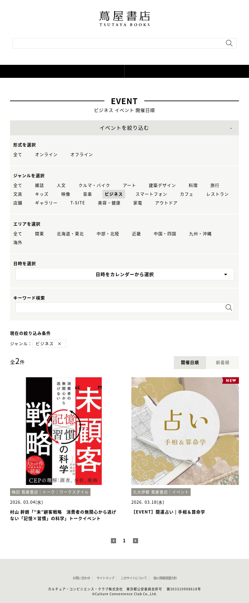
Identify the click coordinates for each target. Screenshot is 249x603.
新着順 (223, 362)
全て (17, 154)
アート (129, 185)
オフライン (81, 154)
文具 (17, 194)
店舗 (17, 203)
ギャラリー (46, 203)
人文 (61, 185)
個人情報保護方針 (165, 578)
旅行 (214, 185)
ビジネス (114, 194)
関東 (39, 234)
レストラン (217, 194)
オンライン (46, 154)
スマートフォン (151, 194)
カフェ (187, 194)
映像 (65, 194)
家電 (137, 203)
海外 (17, 242)
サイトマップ (105, 578)
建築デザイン (162, 185)
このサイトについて (134, 578)
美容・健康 (109, 203)
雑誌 (39, 185)
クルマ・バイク (94, 185)
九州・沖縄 (200, 234)
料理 (193, 185)
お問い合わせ (81, 578)
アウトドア (166, 203)
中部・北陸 (108, 234)
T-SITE (77, 203)
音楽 (87, 194)
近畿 (136, 234)
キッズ (42, 194)
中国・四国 (165, 234)
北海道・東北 (70, 234)
